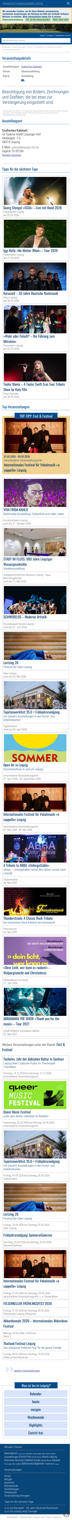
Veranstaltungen (18, 47)
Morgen (57, 1464)
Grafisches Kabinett (54, 47)
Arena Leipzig (49, 1456)
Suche (29, 47)
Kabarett (56, 1460)
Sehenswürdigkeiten (33, 1463)
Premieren (9, 1460)
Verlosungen (37, 1454)
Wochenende (21, 1454)
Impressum (39, 1517)
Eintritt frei (25, 1456)
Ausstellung (39, 47)
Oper (43, 1454)
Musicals (19, 1460)
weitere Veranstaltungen (22, 1370)
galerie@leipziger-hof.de (25, 147)
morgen (50, 35)
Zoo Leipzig (16, 1464)
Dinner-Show (36, 1457)
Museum (53, 1454)
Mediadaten (12, 1517)
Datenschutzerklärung (12, 19)
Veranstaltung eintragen (17, 1495)
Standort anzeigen (11, 155)
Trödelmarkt (49, 1464)
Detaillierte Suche (63, 35)
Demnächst (10, 1453)
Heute (47, 1454)
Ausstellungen (11, 1456)
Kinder (37, 1460)
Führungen (8, 1464)
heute (42, 35)
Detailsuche (10, 1492)
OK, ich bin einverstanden (38, 19)
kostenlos (9, 1482)
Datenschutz (26, 1517)
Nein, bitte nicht (60, 19)
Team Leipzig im (54, 1517)
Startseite (6, 47)
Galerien (28, 1460)
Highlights (29, 1454)
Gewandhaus (46, 1460)
